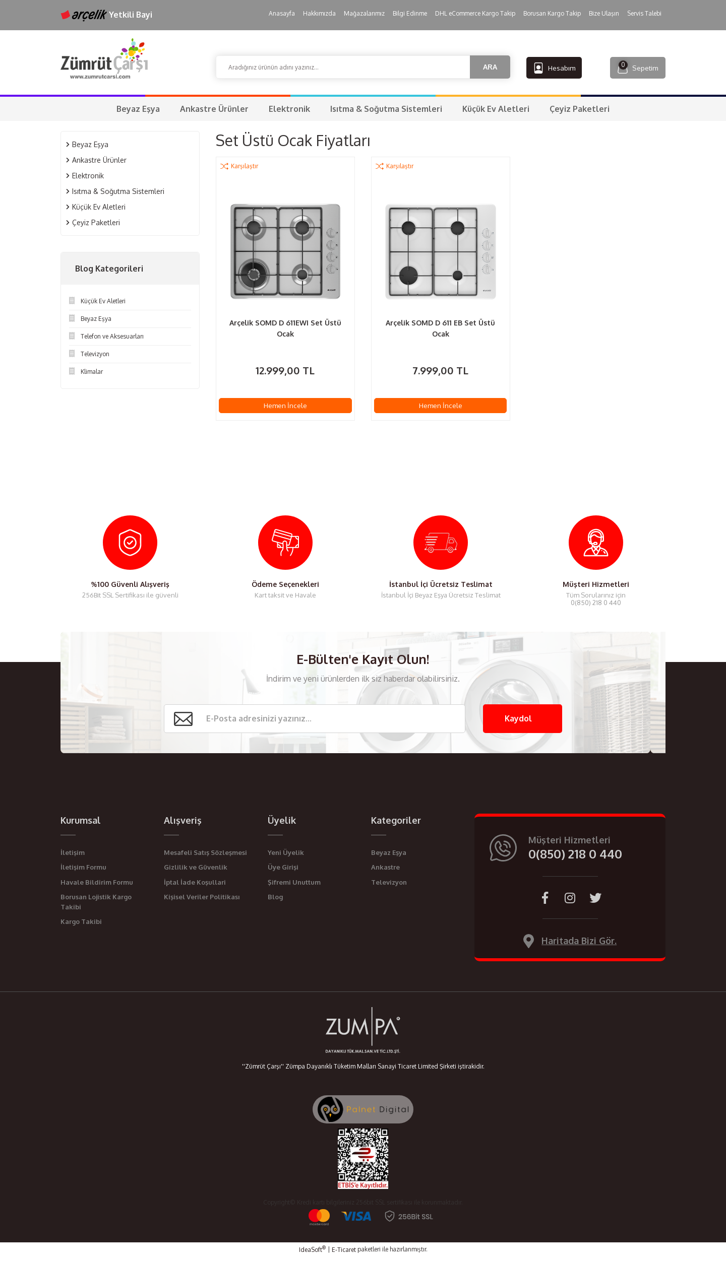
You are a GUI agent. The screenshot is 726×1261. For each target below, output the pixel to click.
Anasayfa (282, 13)
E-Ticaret (344, 1253)
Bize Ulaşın (604, 13)
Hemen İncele (285, 406)
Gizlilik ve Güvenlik (195, 871)
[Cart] (631, 67)
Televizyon (389, 886)
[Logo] (104, 58)
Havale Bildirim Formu (96, 886)
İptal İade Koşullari (195, 886)
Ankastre (385, 871)
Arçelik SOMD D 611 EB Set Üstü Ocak (440, 328)
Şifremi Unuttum (294, 886)
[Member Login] (560, 67)
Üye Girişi (283, 871)
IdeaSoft (312, 1253)
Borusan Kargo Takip (552, 13)
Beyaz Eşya (388, 856)
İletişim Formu (83, 871)
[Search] (363, 67)
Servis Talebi (644, 13)
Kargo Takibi (81, 925)
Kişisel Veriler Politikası (202, 901)
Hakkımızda (319, 13)
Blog (275, 901)
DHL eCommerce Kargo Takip (475, 13)
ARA (490, 66)
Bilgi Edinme (410, 13)
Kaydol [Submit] (518, 722)
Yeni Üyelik (286, 856)
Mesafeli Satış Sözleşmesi (205, 856)
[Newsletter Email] (314, 722)
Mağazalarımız (364, 13)
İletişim (72, 856)
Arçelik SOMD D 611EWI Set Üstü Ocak (285, 328)
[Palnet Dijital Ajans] (363, 1113)
